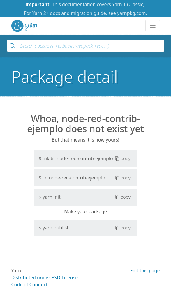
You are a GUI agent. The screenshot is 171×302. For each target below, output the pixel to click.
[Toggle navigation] (152, 25)
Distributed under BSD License (44, 277)
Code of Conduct (29, 284)
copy (123, 158)
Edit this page (145, 270)
